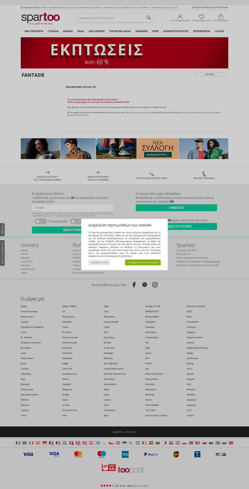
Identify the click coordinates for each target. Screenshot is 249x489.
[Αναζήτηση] (148, 18)
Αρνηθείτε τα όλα (99, 262)
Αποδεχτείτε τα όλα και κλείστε (142, 262)
